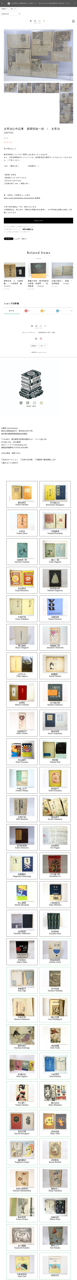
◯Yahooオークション (9, 460)
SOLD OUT (38, 220)
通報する (24, 238)
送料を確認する (28, 229)
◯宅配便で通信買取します (45, 460)
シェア (17, 239)
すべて (11, 311)
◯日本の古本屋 (26, 460)
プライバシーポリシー (29, 332)
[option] (38, 55)
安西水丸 (55, 1275)
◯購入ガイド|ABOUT (9, 463)
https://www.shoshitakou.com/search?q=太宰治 (22, 198)
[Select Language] (10, 14)
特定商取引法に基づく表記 (46, 332)
